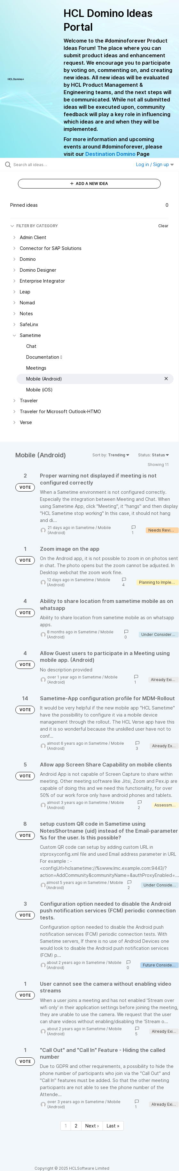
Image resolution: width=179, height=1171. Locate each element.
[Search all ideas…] (50, 164)
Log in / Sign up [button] (155, 164)
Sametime (85, 527)
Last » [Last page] (113, 1125)
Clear (163, 225)
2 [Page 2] (76, 1125)
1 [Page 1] (66, 1125)
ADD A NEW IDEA (89, 183)
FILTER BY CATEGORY (34, 225)
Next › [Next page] (92, 1125)
